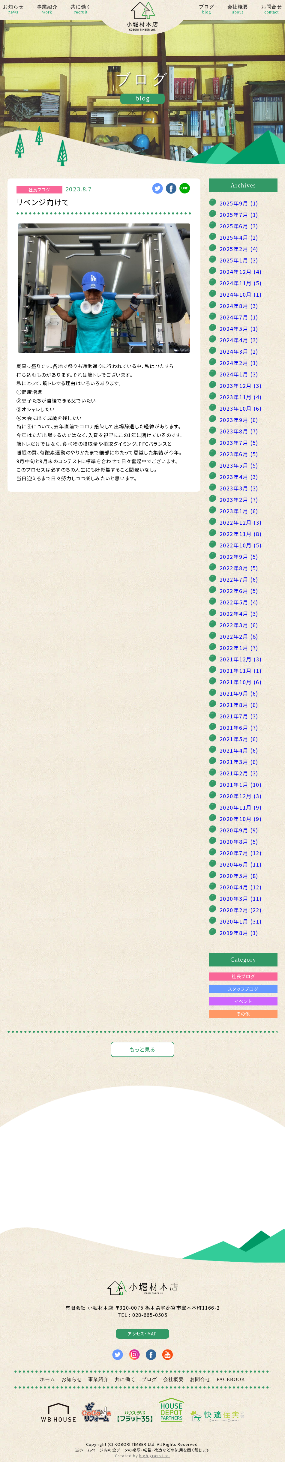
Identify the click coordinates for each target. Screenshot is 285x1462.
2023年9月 (239, 420)
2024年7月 (239, 317)
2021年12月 (241, 659)
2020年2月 (241, 910)
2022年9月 (239, 556)
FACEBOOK (231, 1379)
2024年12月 (241, 271)
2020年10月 (241, 818)
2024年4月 (239, 340)
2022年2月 (239, 636)
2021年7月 (239, 716)
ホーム (48, 1379)
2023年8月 (239, 431)
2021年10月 (241, 682)
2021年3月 (239, 761)
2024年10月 (241, 294)
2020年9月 (239, 830)
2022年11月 (241, 534)
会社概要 (237, 10)
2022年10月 (241, 545)
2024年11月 (241, 283)
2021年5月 (239, 739)
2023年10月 (241, 408)
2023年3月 (239, 488)
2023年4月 (239, 477)
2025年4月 (239, 237)
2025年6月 (239, 226)
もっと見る (142, 1049)
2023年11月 (241, 397)
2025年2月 (239, 249)
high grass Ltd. (154, 1455)
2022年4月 (239, 613)
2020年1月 (241, 921)
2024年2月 (239, 363)
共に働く (80, 10)
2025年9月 (239, 203)
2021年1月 (241, 784)
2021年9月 (239, 693)
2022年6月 (239, 591)
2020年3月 (241, 898)
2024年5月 (239, 328)
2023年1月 (239, 511)
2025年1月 (239, 260)
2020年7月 (241, 853)
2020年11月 (241, 807)
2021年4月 (239, 750)
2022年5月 (239, 602)
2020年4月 (241, 887)
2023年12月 (241, 385)
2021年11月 (241, 670)
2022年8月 (239, 568)
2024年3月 (239, 351)
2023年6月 (239, 454)
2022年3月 (239, 625)
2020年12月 (241, 796)
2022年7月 (239, 579)
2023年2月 (239, 499)
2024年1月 (239, 374)
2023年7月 (239, 442)
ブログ (206, 10)
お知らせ (13, 10)
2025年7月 (239, 214)
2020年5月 (239, 875)
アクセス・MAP (142, 1334)
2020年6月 (241, 864)
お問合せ (271, 10)
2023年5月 (239, 465)
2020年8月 (239, 841)
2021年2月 (239, 773)
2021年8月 (239, 705)
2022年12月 (241, 522)
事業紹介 (47, 10)
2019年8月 (239, 932)
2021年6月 (239, 727)
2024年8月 (239, 306)
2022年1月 (239, 648)
